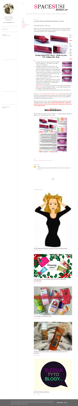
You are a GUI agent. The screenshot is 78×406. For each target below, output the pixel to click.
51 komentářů (38, 318)
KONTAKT (63, 13)
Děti (38, 13)
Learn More (59, 402)
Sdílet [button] (23, 19)
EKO (31, 13)
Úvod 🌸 (27, 13)
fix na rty (23, 23)
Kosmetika (48, 13)
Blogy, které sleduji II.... (42, 392)
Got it (66, 402)
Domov (53, 13)
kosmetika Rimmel (25, 24)
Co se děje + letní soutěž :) (43, 316)
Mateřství (34, 13)
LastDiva (38, 166)
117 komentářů (38, 250)
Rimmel (23, 27)
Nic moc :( (24, 26)
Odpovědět (39, 169)
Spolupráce (58, 13)
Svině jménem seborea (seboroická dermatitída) (50, 248)
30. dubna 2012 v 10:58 (44, 166)
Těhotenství (42, 13)
